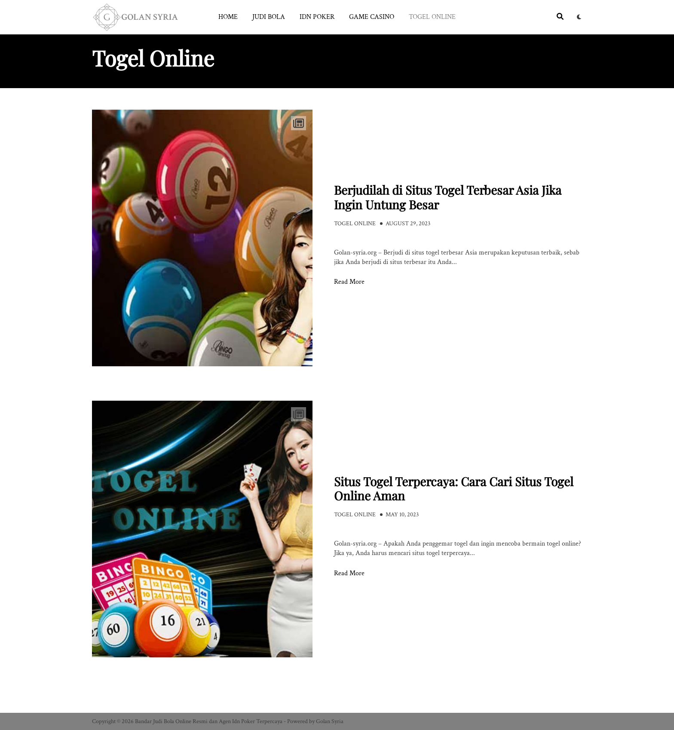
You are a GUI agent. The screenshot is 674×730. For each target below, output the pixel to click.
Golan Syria (329, 721)
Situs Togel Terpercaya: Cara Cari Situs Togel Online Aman (453, 488)
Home (228, 16)
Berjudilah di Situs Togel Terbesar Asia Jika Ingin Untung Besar (447, 197)
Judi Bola (268, 16)
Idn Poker (317, 16)
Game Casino (371, 16)
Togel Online (432, 16)
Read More (349, 282)
